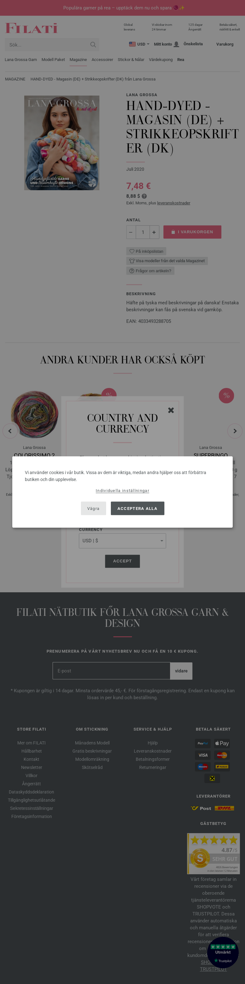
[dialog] (122, 492)
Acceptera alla (137, 508)
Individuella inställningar (122, 490)
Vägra (93, 508)
